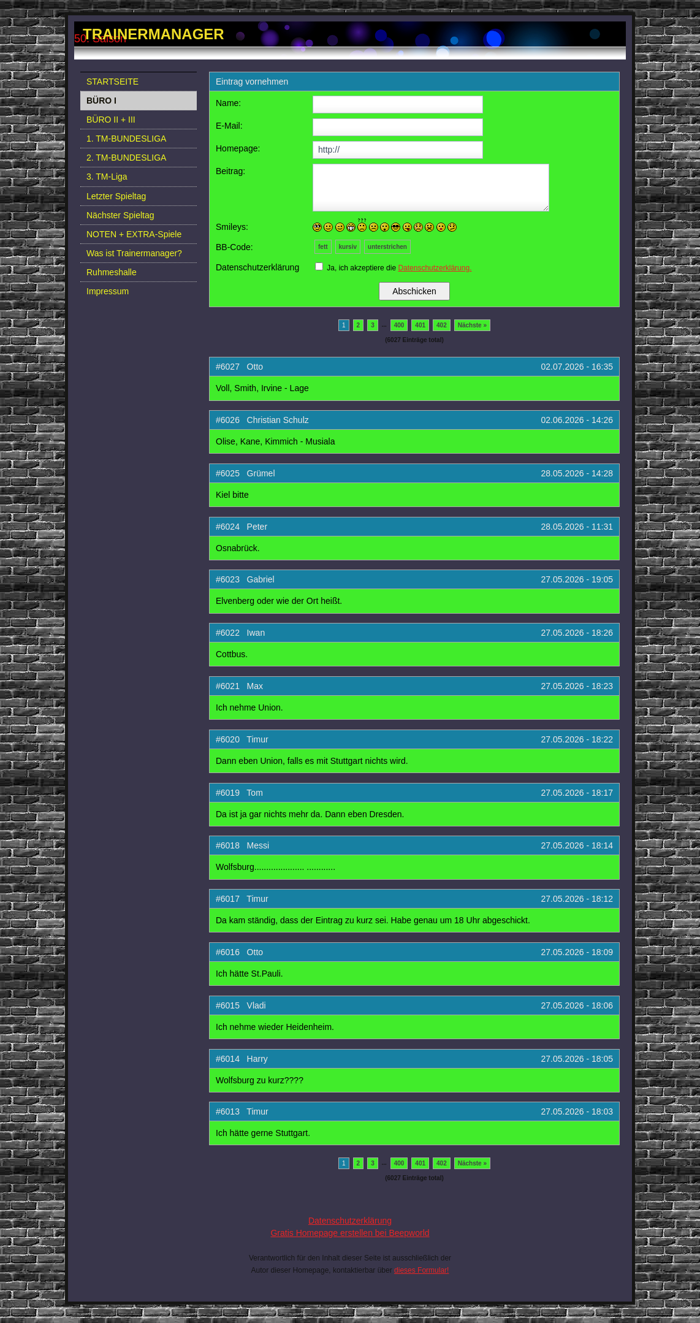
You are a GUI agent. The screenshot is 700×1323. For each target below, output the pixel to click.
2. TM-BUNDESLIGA (126, 157)
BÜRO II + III (110, 119)
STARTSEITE (112, 81)
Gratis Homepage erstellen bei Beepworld (349, 1233)
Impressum (107, 291)
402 (441, 325)
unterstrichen (387, 246)
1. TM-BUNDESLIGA (126, 138)
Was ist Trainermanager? (134, 253)
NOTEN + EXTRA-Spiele (133, 234)
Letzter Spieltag (116, 196)
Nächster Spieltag (120, 215)
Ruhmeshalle (111, 272)
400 (399, 325)
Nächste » (472, 325)
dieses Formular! (421, 1270)
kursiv (348, 246)
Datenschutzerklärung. (434, 268)
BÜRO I (101, 100)
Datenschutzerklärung (350, 1221)
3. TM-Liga (106, 176)
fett (323, 246)
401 (420, 325)
